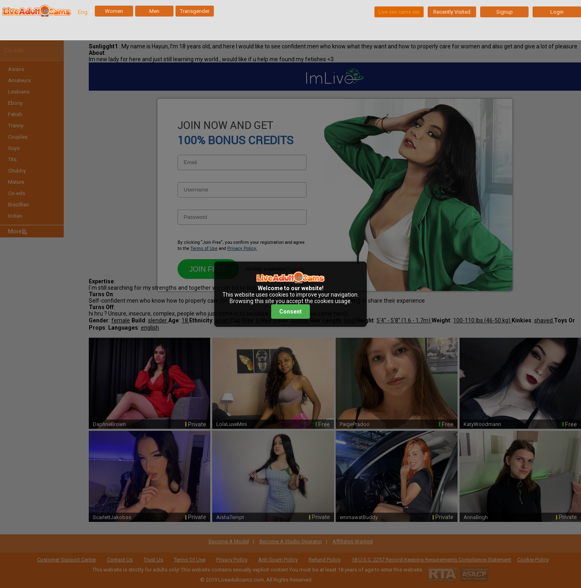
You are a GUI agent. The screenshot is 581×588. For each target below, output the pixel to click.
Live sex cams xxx (399, 12)
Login (557, 12)
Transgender (194, 11)
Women (114, 11)
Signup (504, 12)
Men (154, 11)
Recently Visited (451, 12)
